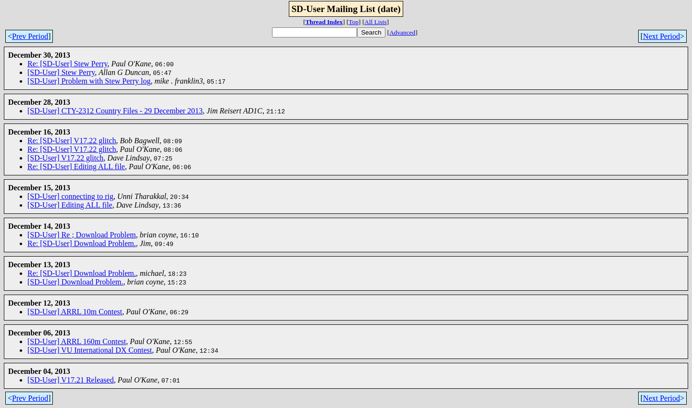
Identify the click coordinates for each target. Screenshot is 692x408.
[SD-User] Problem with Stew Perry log (88, 81)
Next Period (661, 36)
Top (354, 21)
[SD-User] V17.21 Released (70, 380)
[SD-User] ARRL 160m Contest (76, 341)
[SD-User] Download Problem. (75, 282)
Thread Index (324, 21)
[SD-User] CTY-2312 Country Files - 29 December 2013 (115, 111)
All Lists (375, 21)
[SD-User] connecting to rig (70, 196)
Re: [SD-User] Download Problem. (81, 243)
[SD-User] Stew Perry (61, 72)
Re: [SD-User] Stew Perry (67, 64)
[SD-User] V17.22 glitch (65, 158)
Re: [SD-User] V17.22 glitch (71, 140)
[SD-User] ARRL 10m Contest (74, 312)
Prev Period (30, 36)
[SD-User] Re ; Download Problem (81, 235)
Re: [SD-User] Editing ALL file (76, 166)
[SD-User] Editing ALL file (69, 205)
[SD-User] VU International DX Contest (89, 350)
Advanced (402, 32)
